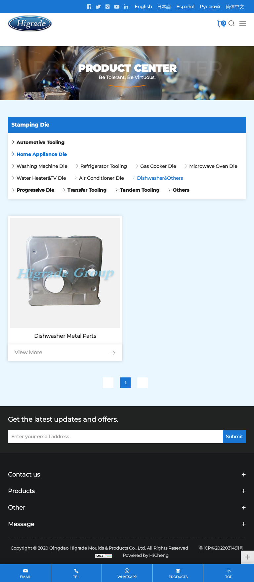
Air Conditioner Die (101, 178)
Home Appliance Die (42, 154)
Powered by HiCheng (146, 555)
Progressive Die (35, 190)
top (228, 577)
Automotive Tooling (40, 142)
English (143, 7)
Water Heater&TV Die (41, 178)
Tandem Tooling (139, 190)
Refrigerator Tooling (103, 166)
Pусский (210, 7)
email (25, 577)
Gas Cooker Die (158, 166)
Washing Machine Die (42, 166)
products (178, 577)
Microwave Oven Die (213, 166)
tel (76, 577)
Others (181, 190)
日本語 (164, 7)
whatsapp (127, 577)
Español (185, 7)
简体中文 (235, 7)
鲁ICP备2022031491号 (221, 548)
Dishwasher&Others (160, 178)
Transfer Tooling (86, 190)
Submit (234, 437)
